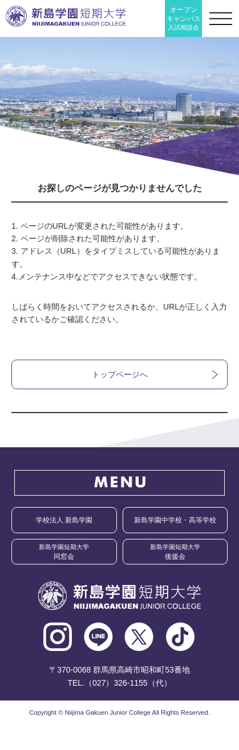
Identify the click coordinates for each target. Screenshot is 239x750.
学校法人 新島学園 (64, 520)
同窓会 (64, 552)
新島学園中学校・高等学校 (175, 520)
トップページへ (120, 374)
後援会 (175, 552)
